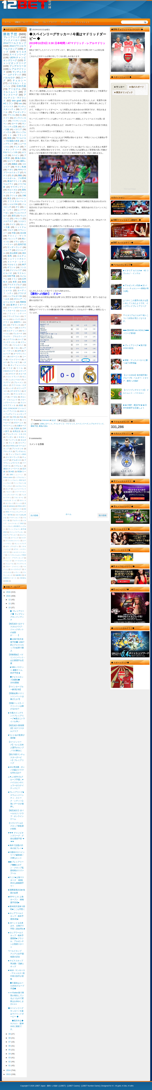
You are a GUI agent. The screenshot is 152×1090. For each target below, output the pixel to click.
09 (9, 1034)
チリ (17, 207)
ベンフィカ (13, 440)
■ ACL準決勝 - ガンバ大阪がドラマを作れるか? (16, 770)
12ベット (49, 424)
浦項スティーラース (11, 469)
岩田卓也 (12, 506)
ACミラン (8, 103)
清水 (24, 253)
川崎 (24, 195)
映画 (6, 581)
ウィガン (10, 437)
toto (20, 103)
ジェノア (7, 250)
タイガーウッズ (12, 457)
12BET (62, 1086)
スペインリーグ (82, 424)
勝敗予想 (34, 426)
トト (10, 135)
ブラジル (11, 115)
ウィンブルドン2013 (17, 454)
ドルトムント (10, 92)
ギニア (8, 489)
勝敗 (20, 175)
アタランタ (15, 325)
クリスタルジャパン (13, 540)
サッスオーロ (9, 311)
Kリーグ (18, 509)
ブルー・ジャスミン (13, 566)
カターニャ (14, 356)
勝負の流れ (43, 426)
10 (9, 607)
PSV (5, 420)
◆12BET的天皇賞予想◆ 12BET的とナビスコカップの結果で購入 (16, 645)
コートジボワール (14, 308)
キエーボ (22, 374)
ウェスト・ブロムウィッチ (14, 336)
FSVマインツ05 (10, 152)
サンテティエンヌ (10, 342)
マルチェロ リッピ (10, 500)
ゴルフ (10, 230)
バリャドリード (14, 359)
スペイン (16, 155)
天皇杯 (16, 428)
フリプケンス (21, 564)
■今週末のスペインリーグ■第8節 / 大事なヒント (16, 855)
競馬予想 (22, 244)
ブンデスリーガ (17, 66)
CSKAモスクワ (9, 371)
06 (9, 1046)
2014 (8, 1070)
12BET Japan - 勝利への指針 (46, 1086)
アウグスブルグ (14, 285)
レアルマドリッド (96, 424)
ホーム (8, 22)
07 (9, 1042)
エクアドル (10, 339)
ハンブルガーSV (14, 296)
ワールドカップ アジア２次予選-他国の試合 (16, 954)
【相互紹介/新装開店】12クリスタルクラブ (16, 728)
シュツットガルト (17, 259)
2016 (8, 592)
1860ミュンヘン (16, 474)
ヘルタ (6, 299)
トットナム (20, 227)
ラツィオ (14, 195)
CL (21, 115)
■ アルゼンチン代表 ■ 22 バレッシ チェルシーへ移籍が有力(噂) (136, 288)
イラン (17, 241)
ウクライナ (14, 420)
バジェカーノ (17, 345)
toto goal (16, 100)
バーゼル (13, 397)
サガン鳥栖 (20, 167)
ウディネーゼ (9, 287)
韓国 (9, 138)
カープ (20, 339)
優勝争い (18, 322)
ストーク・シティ (17, 262)
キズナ (23, 538)
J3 (25, 431)
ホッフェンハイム (18, 365)
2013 (8, 1074)
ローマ (15, 123)
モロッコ (23, 500)
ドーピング (7, 561)
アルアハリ (16, 520)
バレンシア (12, 238)
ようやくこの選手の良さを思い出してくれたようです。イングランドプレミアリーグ (135, 303)
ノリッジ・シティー (16, 313)
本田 (15, 282)
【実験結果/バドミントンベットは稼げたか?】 (16, 696)
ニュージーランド (19, 489)
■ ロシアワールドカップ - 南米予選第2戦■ (15, 916)
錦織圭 (15, 164)
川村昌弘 (23, 578)
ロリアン (22, 443)
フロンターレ (19, 497)
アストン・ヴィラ (17, 236)
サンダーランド (14, 247)
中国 (14, 233)
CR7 (7, 417)
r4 (112, 1086)
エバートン (21, 198)
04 (9, 1054)
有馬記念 (17, 431)
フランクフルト (13, 316)
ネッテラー (66, 22)
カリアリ (22, 328)
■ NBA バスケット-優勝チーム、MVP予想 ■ (16, 670)
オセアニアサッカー (10, 535)
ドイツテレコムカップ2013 (17, 555)
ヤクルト (21, 273)
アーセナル (14, 89)
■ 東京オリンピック (123, 92)
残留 (21, 405)
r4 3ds (124, 1086)
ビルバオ (7, 273)
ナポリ (10, 170)
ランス (12, 443)
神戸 (24, 264)
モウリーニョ (8, 426)
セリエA (21, 51)
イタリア (18, 129)
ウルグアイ (8, 184)
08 (9, 1038)
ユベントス (8, 106)
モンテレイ (9, 503)
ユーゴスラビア (16, 569)
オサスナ (12, 374)
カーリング (15, 538)
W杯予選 (11, 276)
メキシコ (18, 218)
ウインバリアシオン (17, 532)
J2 (13, 175)
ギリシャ (11, 267)
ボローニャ (18, 423)
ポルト (6, 385)
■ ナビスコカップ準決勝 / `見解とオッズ (16, 963)
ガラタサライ (15, 391)
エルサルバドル (20, 486)
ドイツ (6, 118)
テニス (17, 147)
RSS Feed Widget (130, 189)
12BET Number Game (90, 1086)
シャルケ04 (12, 204)
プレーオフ (14, 362)
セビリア (11, 161)
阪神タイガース (18, 305)
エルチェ (21, 256)
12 (9, 599)
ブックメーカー (11, 40)
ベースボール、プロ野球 (14, 178)
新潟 (14, 216)
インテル (7, 132)
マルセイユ (12, 264)
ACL (5, 325)
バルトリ (9, 492)
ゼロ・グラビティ (12, 546)
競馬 (10, 256)
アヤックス (7, 451)
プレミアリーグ (49, 22)
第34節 (11, 471)
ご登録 (35, 22)
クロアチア (8, 221)
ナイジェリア (16, 270)
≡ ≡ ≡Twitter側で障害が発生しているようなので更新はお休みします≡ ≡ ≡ (16, 998)
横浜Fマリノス (14, 181)
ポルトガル (12, 190)
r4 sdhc (131, 1086)
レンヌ (11, 388)
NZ (25, 509)
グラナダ (22, 293)
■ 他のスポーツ (136, 87)
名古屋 (23, 233)
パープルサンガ (20, 561)
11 (9, 603)
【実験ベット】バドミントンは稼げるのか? (16, 706)
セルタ (23, 311)
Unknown (46, 420)
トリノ (15, 279)
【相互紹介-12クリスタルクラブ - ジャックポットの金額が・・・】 (16, 629)
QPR (19, 351)
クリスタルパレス (17, 201)
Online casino (8, 477)
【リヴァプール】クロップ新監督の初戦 (16, 826)
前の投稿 (102, 515)
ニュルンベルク (14, 380)
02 (9, 1062)
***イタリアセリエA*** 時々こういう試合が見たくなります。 (136, 318)
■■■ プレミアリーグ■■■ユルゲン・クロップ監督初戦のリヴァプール (16, 867)
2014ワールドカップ (14, 43)
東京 (9, 198)
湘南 (24, 282)
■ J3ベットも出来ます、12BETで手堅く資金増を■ (16, 926)
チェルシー (19, 80)
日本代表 (21, 86)
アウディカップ (14, 517)
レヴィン (17, 572)
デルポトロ (16, 460)
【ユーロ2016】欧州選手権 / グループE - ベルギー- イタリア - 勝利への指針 (135, 378)
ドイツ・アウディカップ (14, 558)
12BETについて (21, 22)
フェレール (10, 564)
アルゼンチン (19, 112)
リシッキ (19, 503)
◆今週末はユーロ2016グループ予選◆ (16, 986)
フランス (21, 135)
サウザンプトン (18, 187)
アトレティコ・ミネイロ (16, 434)
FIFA (14, 417)
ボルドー (7, 348)
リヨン (16, 348)
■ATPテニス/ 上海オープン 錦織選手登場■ (16, 900)
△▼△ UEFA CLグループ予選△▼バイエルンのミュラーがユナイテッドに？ (16, 782)
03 (9, 1057)
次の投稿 (34, 515)
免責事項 (18, 575)
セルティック (12, 331)
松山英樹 (14, 253)
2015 (8, 596)
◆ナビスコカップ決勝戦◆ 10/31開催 (15, 680)
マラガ (9, 368)
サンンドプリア (20, 543)
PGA (21, 417)
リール (19, 368)
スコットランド (12, 377)
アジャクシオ (17, 448)
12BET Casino (73, 1086)
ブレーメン (18, 382)
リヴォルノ (18, 466)
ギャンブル (21, 132)
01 (9, 1065)
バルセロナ (9, 77)
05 (9, 1050)
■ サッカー (119, 87)
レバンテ (16, 319)
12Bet (42, 424)
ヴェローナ (17, 333)
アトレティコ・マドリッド (64, 424)
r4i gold (118, 1086)
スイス (13, 224)
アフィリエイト (82, 22)
